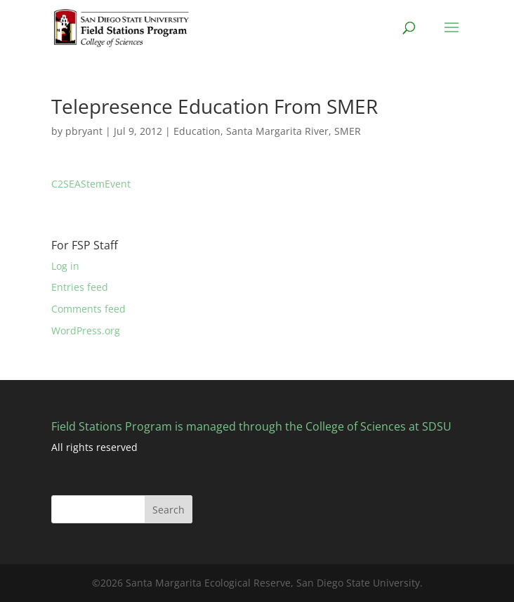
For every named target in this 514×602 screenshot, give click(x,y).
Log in (65, 266)
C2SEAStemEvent (91, 183)
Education (196, 131)
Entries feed (79, 287)
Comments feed (88, 308)
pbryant (84, 131)
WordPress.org (85, 330)
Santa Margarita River (277, 131)
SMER (347, 131)
